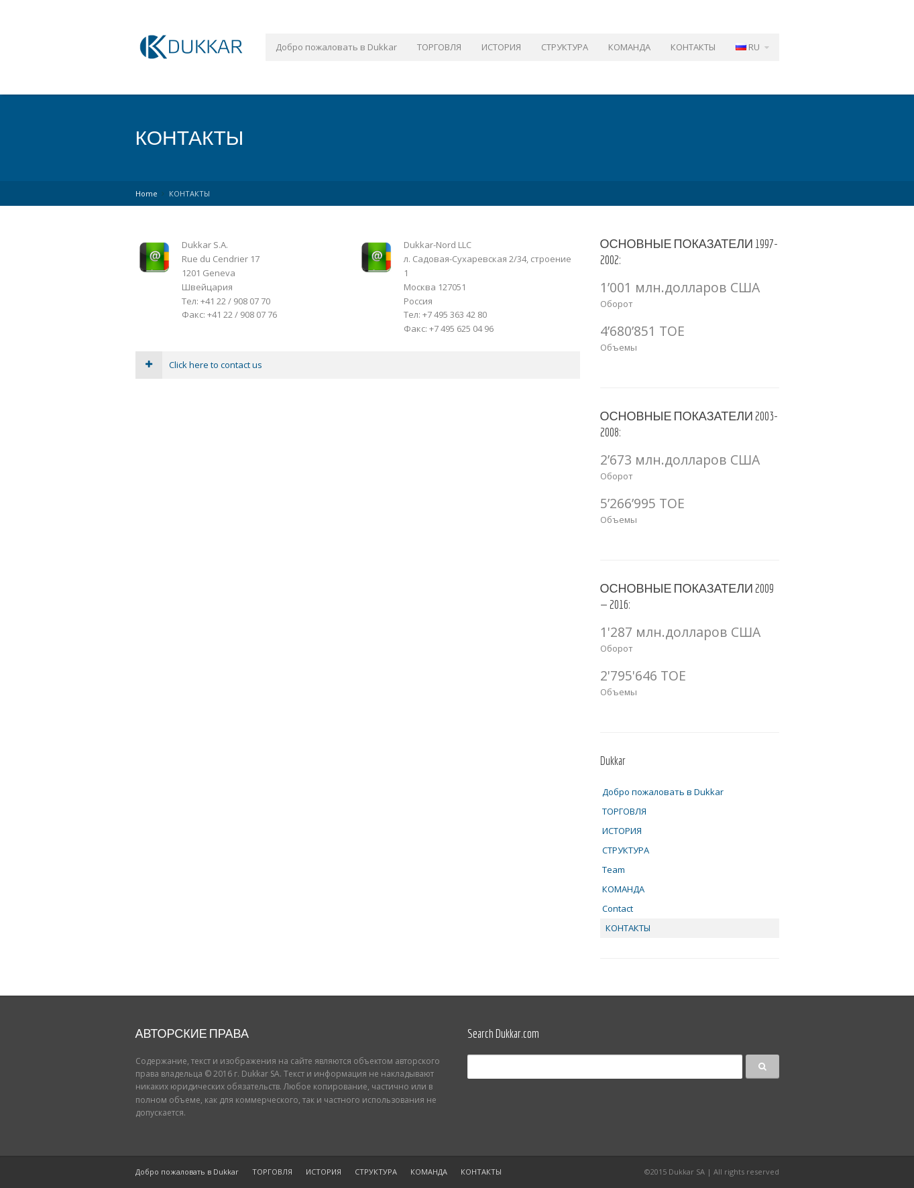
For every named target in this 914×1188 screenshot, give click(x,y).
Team (613, 870)
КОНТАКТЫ (693, 47)
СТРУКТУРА (564, 47)
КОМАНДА (629, 47)
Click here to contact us (198, 365)
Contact (617, 908)
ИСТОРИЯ (501, 47)
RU (748, 47)
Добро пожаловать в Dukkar (336, 47)
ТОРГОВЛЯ (439, 47)
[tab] (357, 365)
